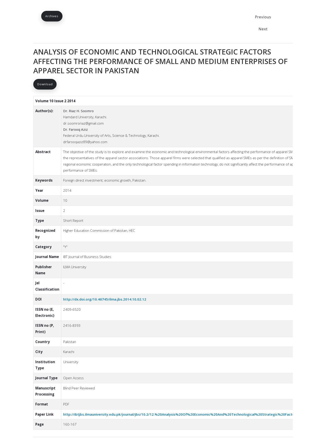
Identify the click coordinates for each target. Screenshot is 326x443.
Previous (263, 16)
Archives (51, 16)
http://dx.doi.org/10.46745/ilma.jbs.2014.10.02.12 (104, 299)
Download (45, 84)
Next (263, 28)
